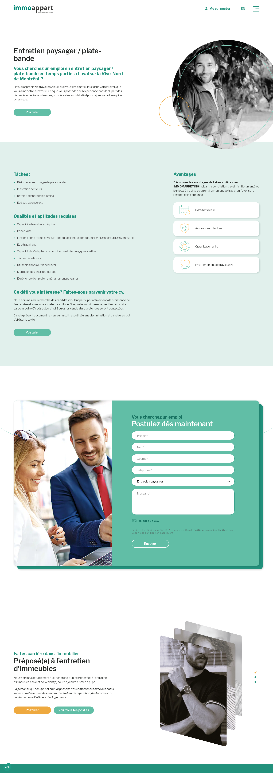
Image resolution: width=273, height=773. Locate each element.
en (243, 8)
